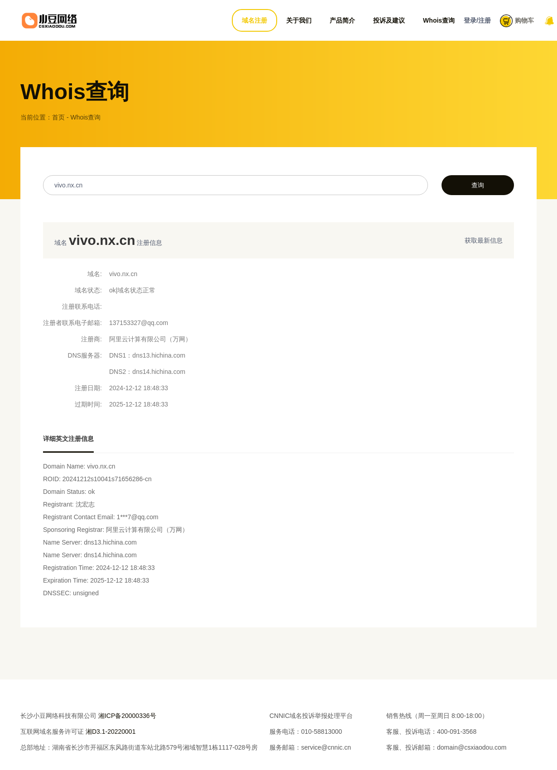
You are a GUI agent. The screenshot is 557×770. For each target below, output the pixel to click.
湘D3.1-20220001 (111, 731)
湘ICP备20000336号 (127, 715)
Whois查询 (439, 20)
